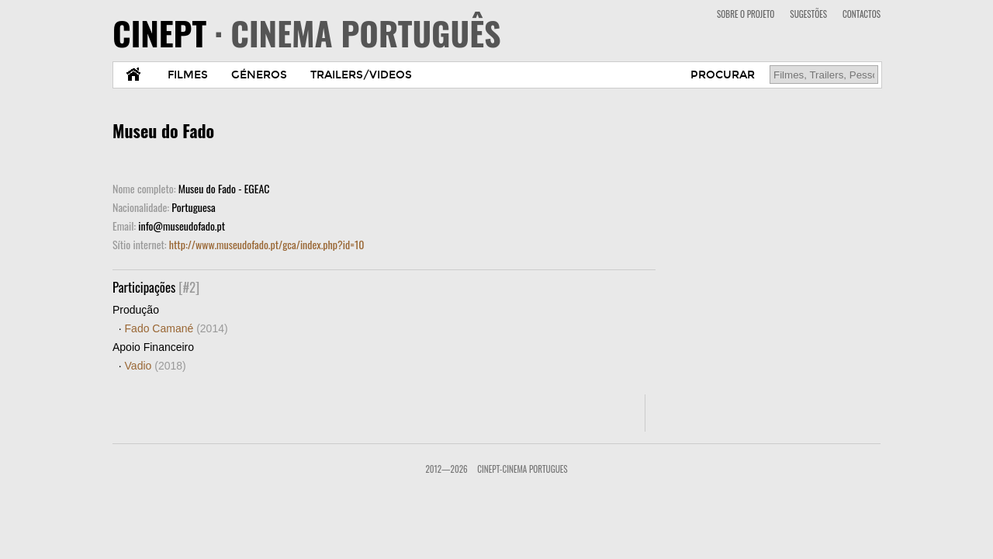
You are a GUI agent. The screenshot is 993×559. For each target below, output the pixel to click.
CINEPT (306, 33)
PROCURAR (722, 75)
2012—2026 (446, 469)
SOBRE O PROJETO (745, 14)
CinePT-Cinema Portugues (522, 469)
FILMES (188, 75)
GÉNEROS (259, 75)
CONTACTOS (861, 14)
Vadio (155, 365)
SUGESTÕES (808, 14)
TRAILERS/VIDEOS (361, 75)
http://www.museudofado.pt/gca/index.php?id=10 (267, 244)
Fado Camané (176, 328)
